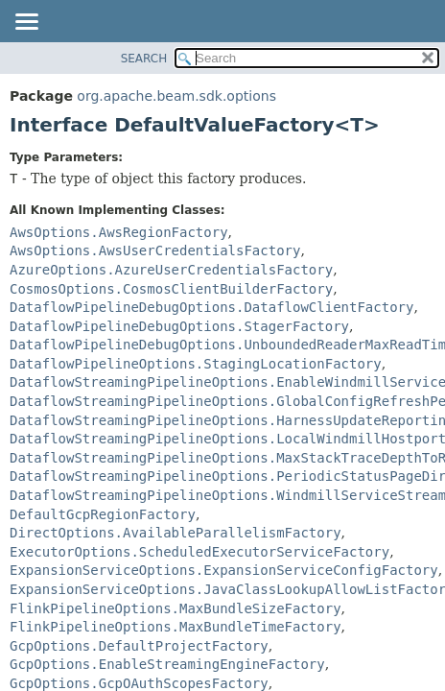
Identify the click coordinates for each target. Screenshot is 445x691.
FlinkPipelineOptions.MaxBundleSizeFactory (175, 608)
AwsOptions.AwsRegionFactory (119, 232)
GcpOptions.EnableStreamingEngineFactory (167, 664)
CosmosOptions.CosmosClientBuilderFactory (171, 289)
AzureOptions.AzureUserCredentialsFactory (171, 269)
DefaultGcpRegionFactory (103, 514)
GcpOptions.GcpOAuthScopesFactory (139, 683)
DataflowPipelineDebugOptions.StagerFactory (179, 326)
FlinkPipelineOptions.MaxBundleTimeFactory (175, 626)
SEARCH (144, 58)
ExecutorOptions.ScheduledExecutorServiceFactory (199, 552)
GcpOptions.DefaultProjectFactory (139, 646)
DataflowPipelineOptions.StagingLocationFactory (196, 363)
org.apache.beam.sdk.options (176, 96)
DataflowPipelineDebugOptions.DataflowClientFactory (211, 307)
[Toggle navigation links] (26, 23)
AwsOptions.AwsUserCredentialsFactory (155, 250)
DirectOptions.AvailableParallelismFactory (175, 532)
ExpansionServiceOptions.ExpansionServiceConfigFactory (224, 570)
